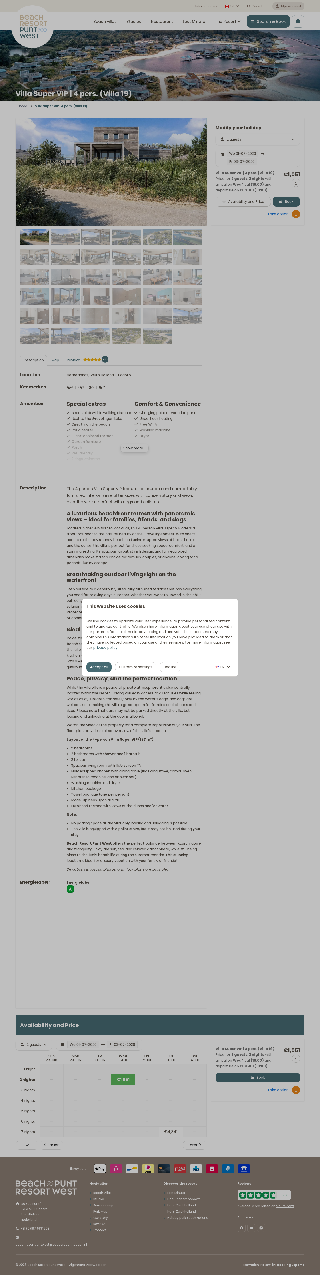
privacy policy (105, 647)
